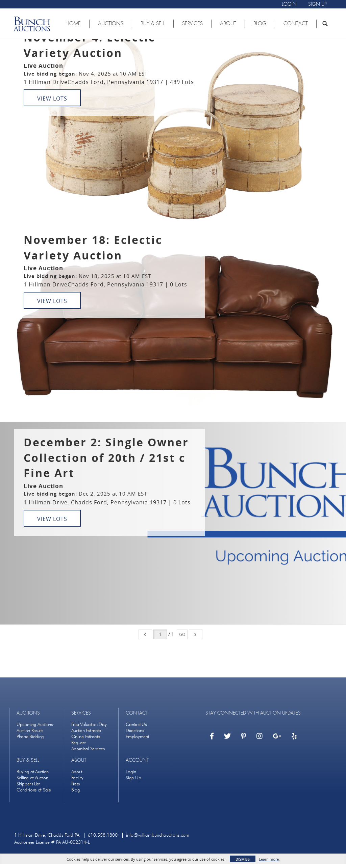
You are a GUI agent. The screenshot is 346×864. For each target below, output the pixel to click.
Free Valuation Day (89, 724)
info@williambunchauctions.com (157, 835)
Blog (75, 790)
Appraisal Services (88, 749)
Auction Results (30, 730)
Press (75, 784)
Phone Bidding (30, 737)
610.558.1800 (103, 835)
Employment (137, 737)
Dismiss (243, 859)
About (76, 772)
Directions (135, 730)
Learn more (269, 859)
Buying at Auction (33, 772)
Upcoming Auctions (35, 724)
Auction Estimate (86, 730)
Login (131, 772)
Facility (77, 778)
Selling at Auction (32, 778)
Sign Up (133, 778)
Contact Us (136, 724)
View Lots (52, 98)
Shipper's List (28, 784)
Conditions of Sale (34, 790)
